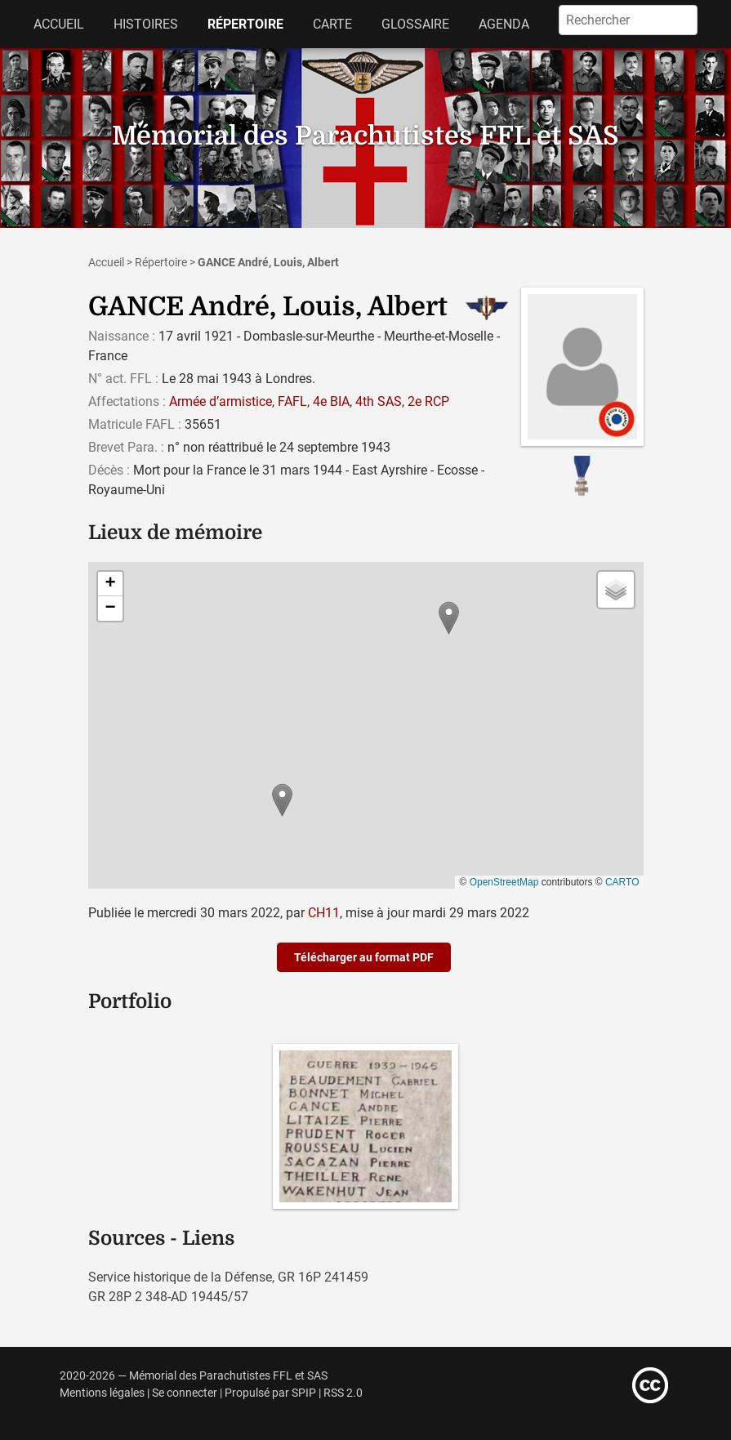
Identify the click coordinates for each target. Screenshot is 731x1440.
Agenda (504, 24)
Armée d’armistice (220, 401)
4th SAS (378, 401)
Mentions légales (102, 1393)
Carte (332, 24)
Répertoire (245, 24)
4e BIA (331, 401)
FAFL (292, 401)
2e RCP (428, 401)
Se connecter (184, 1393)
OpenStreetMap (504, 882)
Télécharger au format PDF (364, 957)
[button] (282, 800)
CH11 (324, 913)
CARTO (622, 882)
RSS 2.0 (343, 1393)
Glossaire (415, 24)
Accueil (58, 24)
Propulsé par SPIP (270, 1393)
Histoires (146, 24)
